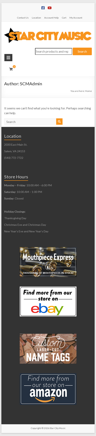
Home (88, 90)
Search (82, 51)
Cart (64, 17)
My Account (76, 17)
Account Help (51, 17)
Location (36, 17)
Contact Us (23, 17)
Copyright (36, 428)
